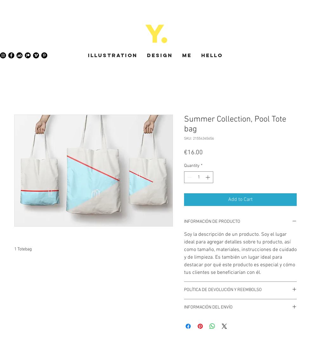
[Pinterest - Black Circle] (44, 55)
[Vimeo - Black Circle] (36, 55)
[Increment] (208, 177)
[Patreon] (28, 55)
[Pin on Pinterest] (200, 326)
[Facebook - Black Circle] (11, 55)
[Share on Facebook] (188, 326)
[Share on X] (224, 326)
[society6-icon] (20, 55)
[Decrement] (189, 177)
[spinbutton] (198, 177)
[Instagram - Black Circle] (3, 55)
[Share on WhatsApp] (212, 326)
